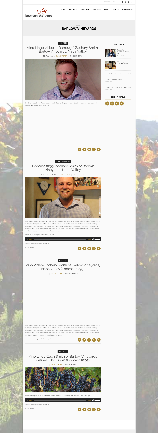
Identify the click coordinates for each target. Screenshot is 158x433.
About (106, 10)
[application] (63, 239)
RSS (32, 247)
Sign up (116, 10)
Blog (58, 161)
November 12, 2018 (48, 174)
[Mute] (93, 239)
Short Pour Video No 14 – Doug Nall (118, 87)
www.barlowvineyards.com (33, 105)
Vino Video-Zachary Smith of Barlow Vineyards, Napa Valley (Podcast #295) (63, 267)
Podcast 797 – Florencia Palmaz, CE (123, 52)
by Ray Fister (61, 56)
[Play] (27, 239)
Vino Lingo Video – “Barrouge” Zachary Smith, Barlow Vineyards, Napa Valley (63, 49)
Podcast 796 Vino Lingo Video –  (117, 79)
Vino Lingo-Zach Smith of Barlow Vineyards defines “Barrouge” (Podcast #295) (63, 358)
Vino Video (84, 10)
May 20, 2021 (48, 56)
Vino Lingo (96, 10)
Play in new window (36, 244)
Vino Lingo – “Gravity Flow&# (122, 63)
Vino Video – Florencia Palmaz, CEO (118, 74)
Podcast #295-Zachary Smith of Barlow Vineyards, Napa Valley (63, 168)
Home (63, 10)
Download (46, 244)
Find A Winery (127, 10)
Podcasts (73, 10)
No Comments (76, 56)
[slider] (60, 239)
